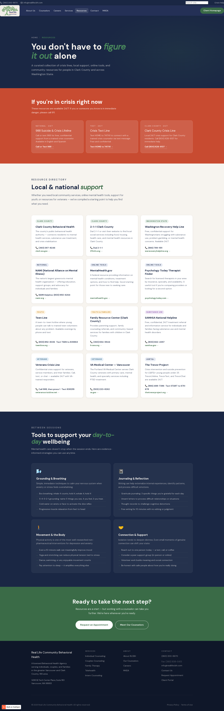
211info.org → (96, 251)
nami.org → (41, 298)
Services (69, 10)
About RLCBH (129, 656)
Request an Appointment (94, 624)
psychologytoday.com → (157, 298)
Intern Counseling (93, 675)
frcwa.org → (96, 345)
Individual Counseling (95, 656)
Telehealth (90, 670)
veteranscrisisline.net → (47, 392)
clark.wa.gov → (43, 251)
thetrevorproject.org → (156, 392)
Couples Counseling (94, 661)
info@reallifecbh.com (32, 2)
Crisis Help (219, 2)
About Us (30, 10)
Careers (57, 10)
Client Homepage (212, 10)
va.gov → (94, 392)
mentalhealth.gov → (100, 298)
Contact (94, 10)
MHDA (105, 10)
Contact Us (166, 670)
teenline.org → (43, 345)
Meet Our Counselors (132, 624)
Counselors (44, 10)
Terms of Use (187, 705)
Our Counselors (130, 661)
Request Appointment (172, 675)
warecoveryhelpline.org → (157, 251)
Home (34, 37)
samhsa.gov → (152, 345)
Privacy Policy (173, 705)
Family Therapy (92, 665)
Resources (82, 10)
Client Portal (167, 680)
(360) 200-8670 (9, 2)
